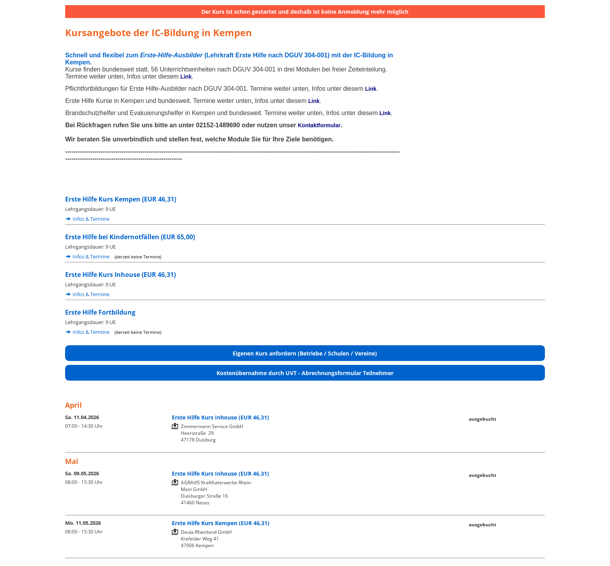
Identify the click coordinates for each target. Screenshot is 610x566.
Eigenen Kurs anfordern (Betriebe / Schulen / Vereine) (305, 353)
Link (186, 76)
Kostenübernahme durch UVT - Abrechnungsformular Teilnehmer (305, 373)
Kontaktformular (319, 125)
